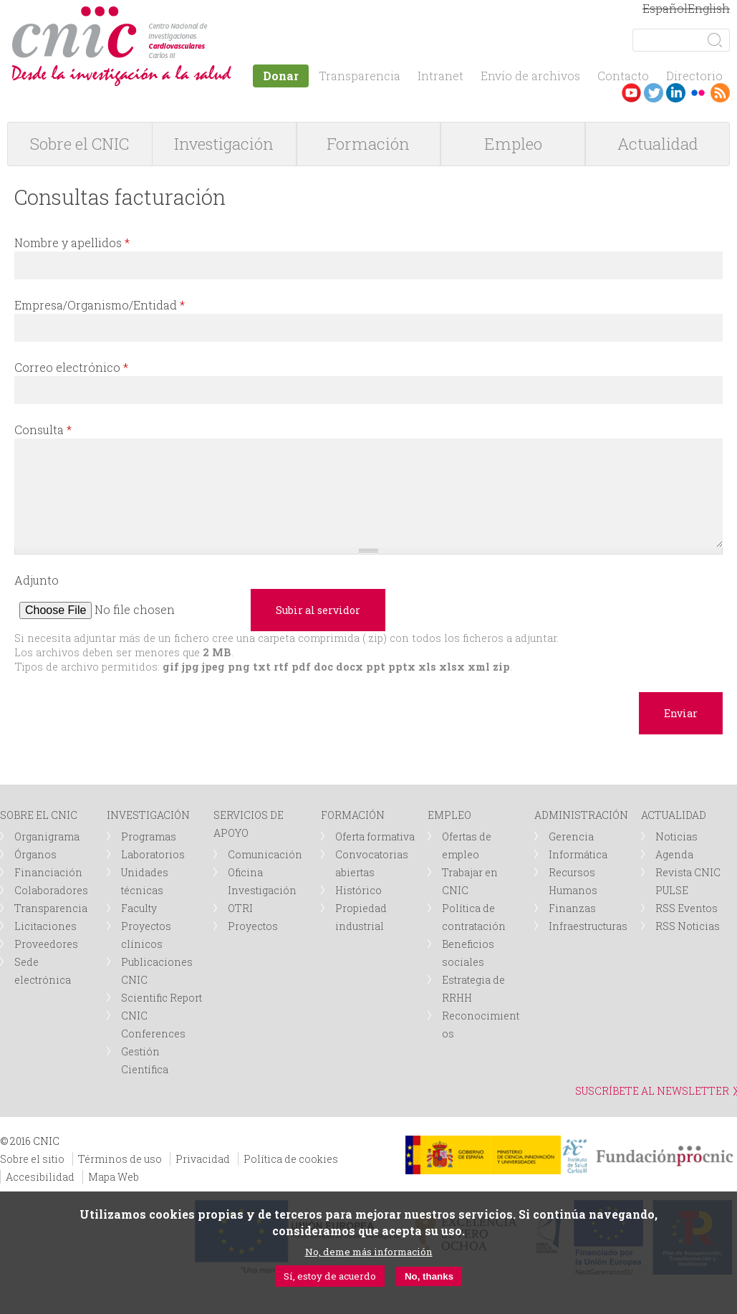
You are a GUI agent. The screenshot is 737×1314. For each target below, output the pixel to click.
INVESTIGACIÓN (148, 815)
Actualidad (657, 143)
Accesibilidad (40, 1177)
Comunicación (265, 854)
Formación (368, 143)
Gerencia (571, 836)
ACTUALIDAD (673, 815)
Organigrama (47, 836)
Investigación (224, 143)
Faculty (139, 908)
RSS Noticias (687, 926)
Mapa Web (113, 1177)
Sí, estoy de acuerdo (330, 1276)
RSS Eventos (686, 908)
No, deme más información (369, 1251)
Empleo (513, 143)
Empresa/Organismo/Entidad (99, 304)
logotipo (212, 13)
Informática (578, 854)
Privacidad (202, 1159)
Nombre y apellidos (72, 242)
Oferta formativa (375, 836)
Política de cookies (291, 1159)
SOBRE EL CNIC (38, 815)
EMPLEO (449, 815)
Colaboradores (51, 890)
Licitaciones (45, 926)
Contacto (623, 75)
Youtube (631, 92)
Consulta (43, 429)
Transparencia (359, 75)
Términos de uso (120, 1159)
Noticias (676, 836)
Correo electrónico (71, 367)
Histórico (358, 890)
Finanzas (572, 908)
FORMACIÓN (353, 815)
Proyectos (253, 926)
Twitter (653, 92)
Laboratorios (153, 854)
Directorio (694, 75)
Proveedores (46, 944)
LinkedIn (675, 92)
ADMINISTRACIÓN (581, 815)
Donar (281, 75)
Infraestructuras (588, 926)
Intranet (440, 75)
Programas (148, 836)
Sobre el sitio (32, 1159)
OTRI (240, 908)
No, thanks (429, 1276)
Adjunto (36, 580)
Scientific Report (161, 997)
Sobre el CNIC (79, 143)
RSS (720, 92)
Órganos (35, 854)
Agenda (674, 854)
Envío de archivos (530, 75)
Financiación (48, 872)
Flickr (698, 92)
